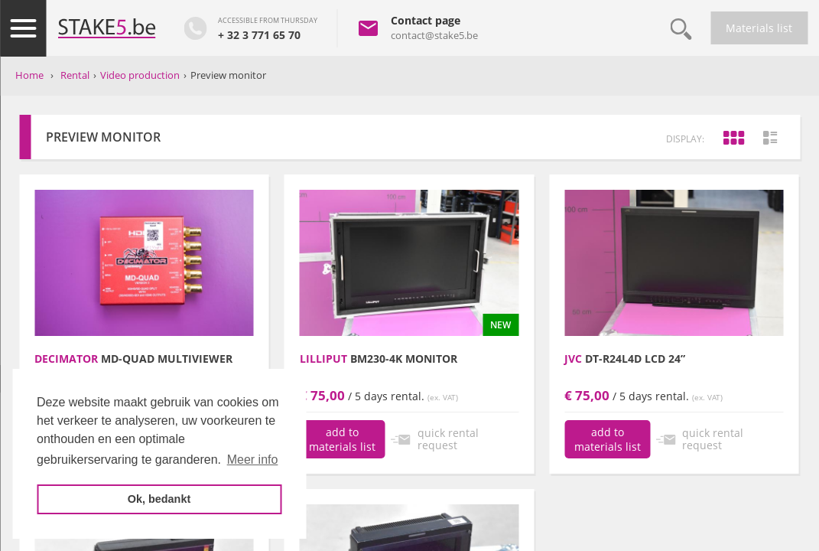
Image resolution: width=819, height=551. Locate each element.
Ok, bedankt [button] (159, 499)
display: (685, 138)
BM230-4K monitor (378, 358)
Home (29, 75)
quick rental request (448, 439)
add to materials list (342, 439)
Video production (140, 75)
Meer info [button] (252, 459)
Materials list (759, 28)
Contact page (425, 20)
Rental (74, 75)
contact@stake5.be (434, 35)
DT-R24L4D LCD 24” (624, 358)
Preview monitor (228, 75)
